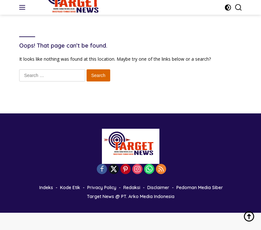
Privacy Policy (101, 187)
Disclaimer (158, 187)
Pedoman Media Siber (199, 187)
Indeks (46, 187)
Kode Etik (70, 187)
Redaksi (131, 187)
